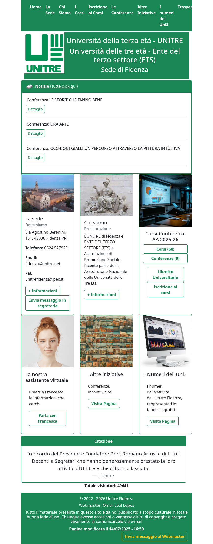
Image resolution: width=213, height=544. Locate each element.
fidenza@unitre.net (42, 263)
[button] (191, 7)
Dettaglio (35, 109)
